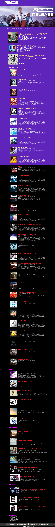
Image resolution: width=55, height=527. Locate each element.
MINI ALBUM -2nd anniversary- (14, 519)
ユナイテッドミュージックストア (39, 477)
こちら (22, 51)
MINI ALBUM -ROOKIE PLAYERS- (14, 516)
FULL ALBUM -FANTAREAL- (14, 517)
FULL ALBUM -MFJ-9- (13, 520)
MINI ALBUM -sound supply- (14, 518)
